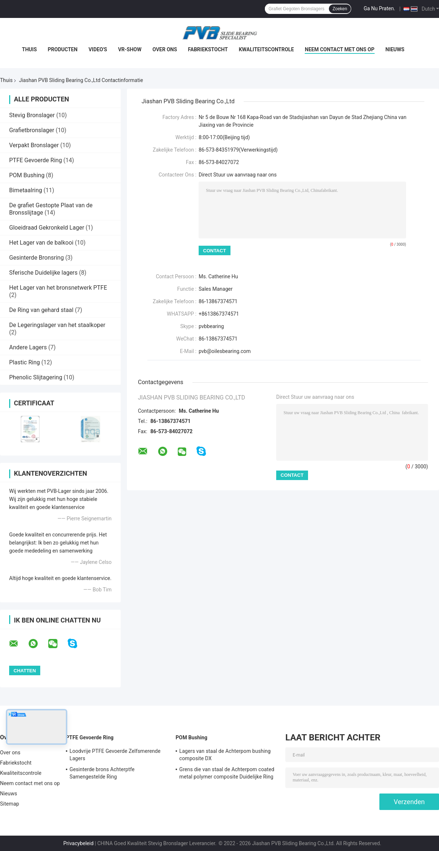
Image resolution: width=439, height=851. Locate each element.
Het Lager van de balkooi (41, 242)
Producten (63, 49)
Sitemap (9, 804)
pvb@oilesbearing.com (225, 351)
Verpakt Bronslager (34, 145)
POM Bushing (27, 175)
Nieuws (395, 49)
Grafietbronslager (31, 130)
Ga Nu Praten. (379, 8)
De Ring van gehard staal (41, 309)
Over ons (165, 49)
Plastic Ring (24, 362)
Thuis (29, 49)
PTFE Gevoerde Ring (35, 160)
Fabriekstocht (208, 49)
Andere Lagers (28, 347)
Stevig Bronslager (32, 115)
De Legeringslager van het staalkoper (57, 325)
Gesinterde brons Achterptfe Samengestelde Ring (102, 773)
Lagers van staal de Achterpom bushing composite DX (225, 754)
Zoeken (340, 8)
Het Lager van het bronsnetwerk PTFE (58, 287)
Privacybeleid (78, 843)
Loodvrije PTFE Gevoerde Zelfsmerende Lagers (115, 754)
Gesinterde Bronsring (36, 257)
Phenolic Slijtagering (35, 377)
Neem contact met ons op (339, 49)
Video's (98, 49)
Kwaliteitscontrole (266, 49)
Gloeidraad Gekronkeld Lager (46, 227)
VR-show (130, 49)
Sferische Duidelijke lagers (43, 272)
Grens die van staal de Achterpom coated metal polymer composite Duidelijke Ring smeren (226, 774)
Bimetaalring (25, 190)
